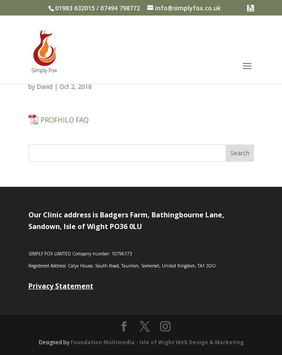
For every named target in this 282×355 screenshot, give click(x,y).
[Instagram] (165, 327)
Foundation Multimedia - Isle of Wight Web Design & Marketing (157, 342)
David (45, 86)
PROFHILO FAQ (64, 120)
